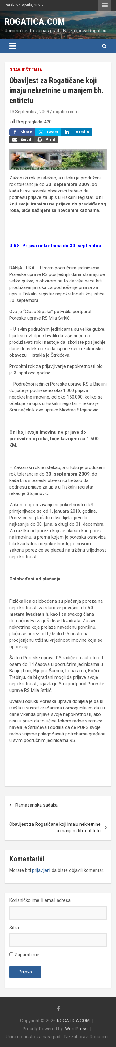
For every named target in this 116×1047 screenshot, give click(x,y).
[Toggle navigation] (13, 46)
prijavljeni (41, 870)
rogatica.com (66, 111)
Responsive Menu (104, 5)
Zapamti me (24, 955)
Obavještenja (25, 69)
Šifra (14, 927)
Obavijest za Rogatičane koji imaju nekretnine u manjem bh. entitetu (55, 827)
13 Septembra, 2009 (29, 111)
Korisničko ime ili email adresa (40, 900)
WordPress (76, 1029)
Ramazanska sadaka (36, 805)
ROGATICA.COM (35, 21)
